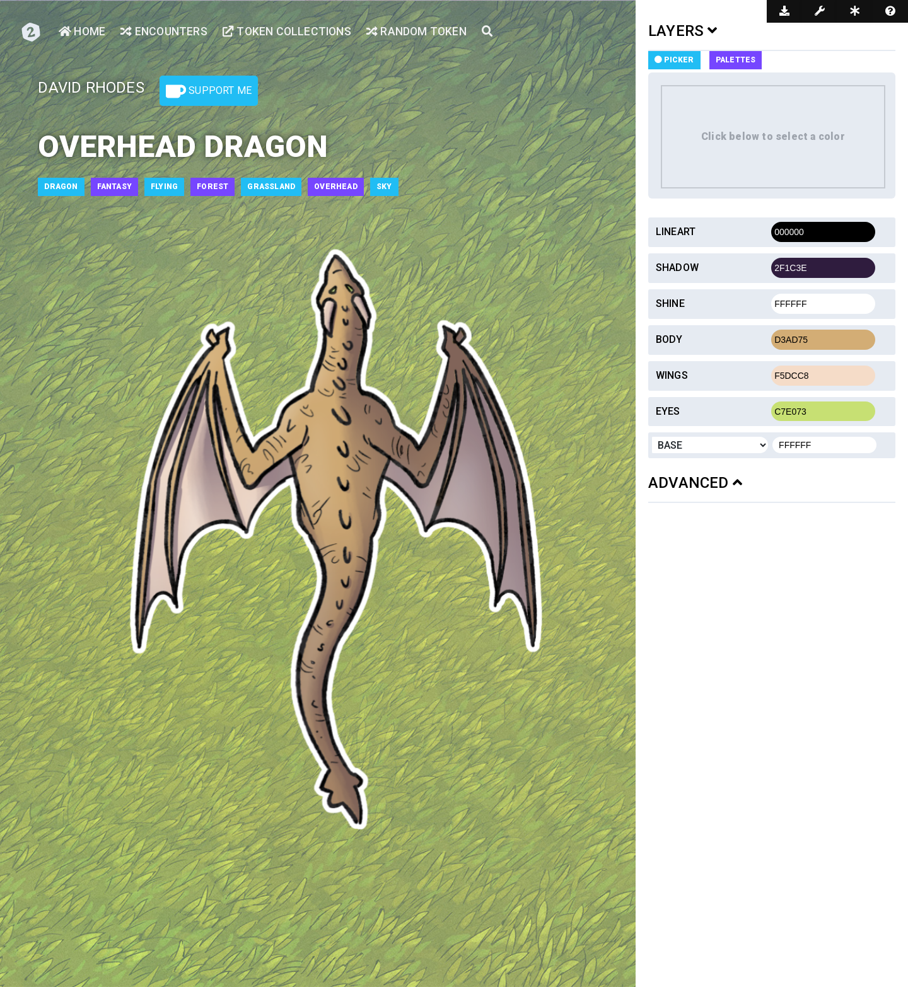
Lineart (676, 232)
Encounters (164, 31)
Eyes (668, 411)
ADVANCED (695, 483)
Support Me (209, 91)
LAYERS (683, 31)
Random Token (421, 31)
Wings (672, 375)
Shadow (677, 268)
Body (669, 339)
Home (82, 31)
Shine (670, 303)
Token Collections (289, 31)
